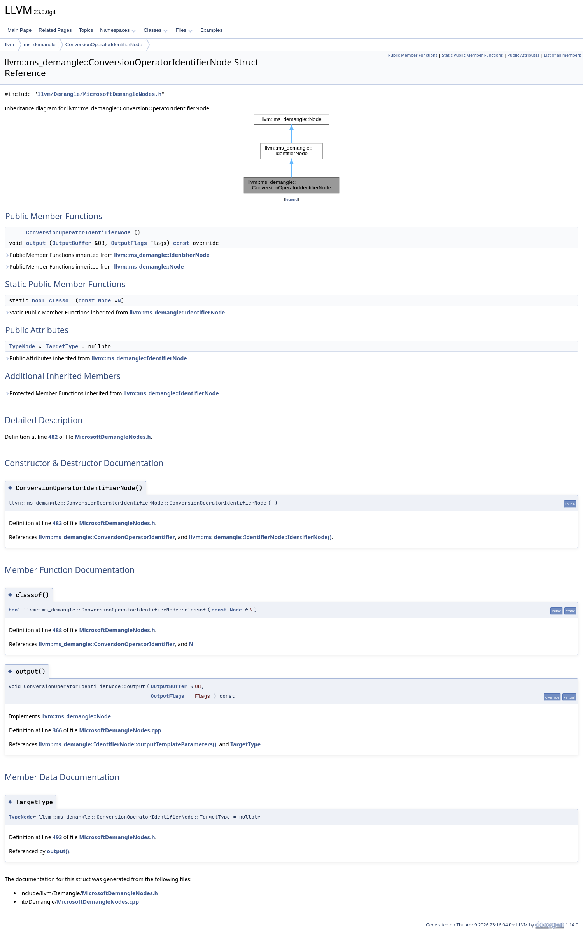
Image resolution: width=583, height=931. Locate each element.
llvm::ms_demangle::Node (149, 266)
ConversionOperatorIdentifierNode (103, 44)
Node (104, 300)
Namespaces (117, 30)
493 (57, 837)
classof (60, 300)
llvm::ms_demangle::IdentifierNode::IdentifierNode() (260, 537)
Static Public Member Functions (472, 55)
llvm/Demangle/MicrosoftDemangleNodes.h (99, 94)
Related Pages (55, 30)
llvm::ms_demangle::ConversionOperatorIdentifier (107, 537)
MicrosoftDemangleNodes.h (113, 436)
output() (58, 851)
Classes (156, 30)
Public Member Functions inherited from (107, 255)
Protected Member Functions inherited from (112, 393)
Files (183, 30)
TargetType (62, 346)
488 (57, 630)
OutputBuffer (71, 242)
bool (38, 300)
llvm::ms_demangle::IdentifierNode (161, 255)
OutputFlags (129, 242)
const (181, 242)
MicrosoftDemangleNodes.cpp (120, 730)
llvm (9, 44)
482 (53, 436)
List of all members (562, 55)
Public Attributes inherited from (96, 358)
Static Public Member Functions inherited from (115, 312)
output (36, 242)
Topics (86, 30)
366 (57, 730)
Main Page (19, 30)
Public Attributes (524, 55)
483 (57, 523)
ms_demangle (40, 44)
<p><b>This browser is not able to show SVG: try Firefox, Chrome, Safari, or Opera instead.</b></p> (291, 154)
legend (291, 199)
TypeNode (22, 346)
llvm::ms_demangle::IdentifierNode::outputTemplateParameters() (127, 744)
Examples (211, 30)
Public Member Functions (413, 55)
